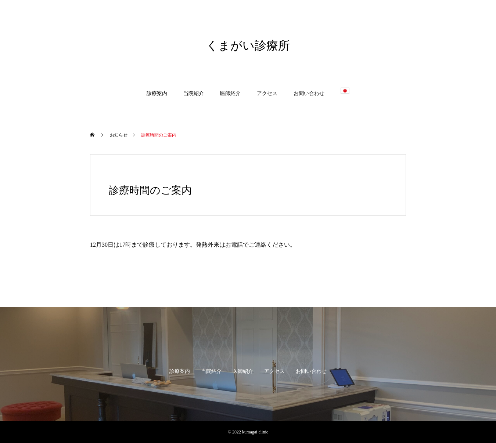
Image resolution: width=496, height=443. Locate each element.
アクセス (267, 93)
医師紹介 (230, 93)
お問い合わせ (309, 93)
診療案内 (157, 93)
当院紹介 (193, 93)
